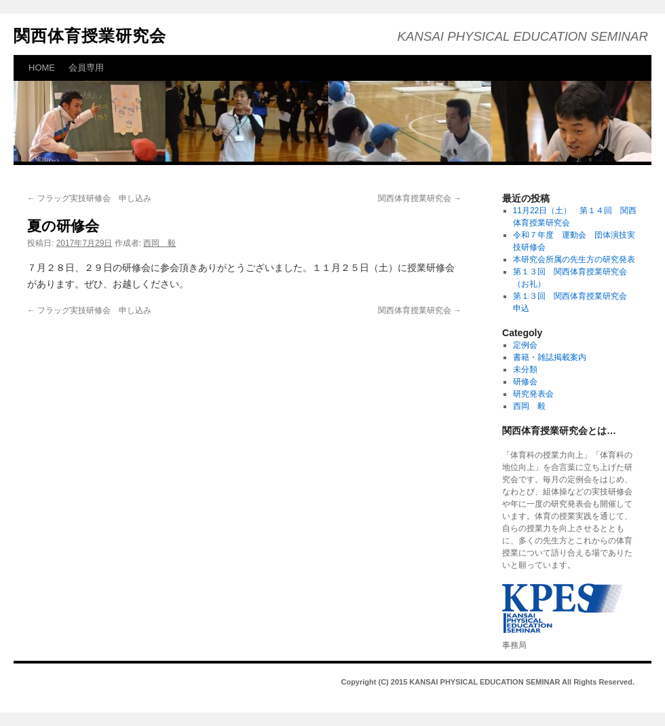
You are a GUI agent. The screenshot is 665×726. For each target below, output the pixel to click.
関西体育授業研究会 (90, 35)
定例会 (525, 345)
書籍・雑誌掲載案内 (549, 357)
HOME (41, 67)
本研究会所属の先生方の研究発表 (574, 259)
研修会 (525, 381)
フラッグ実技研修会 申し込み (94, 198)
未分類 (525, 369)
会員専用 (86, 67)
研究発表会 (533, 394)
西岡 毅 (159, 243)
